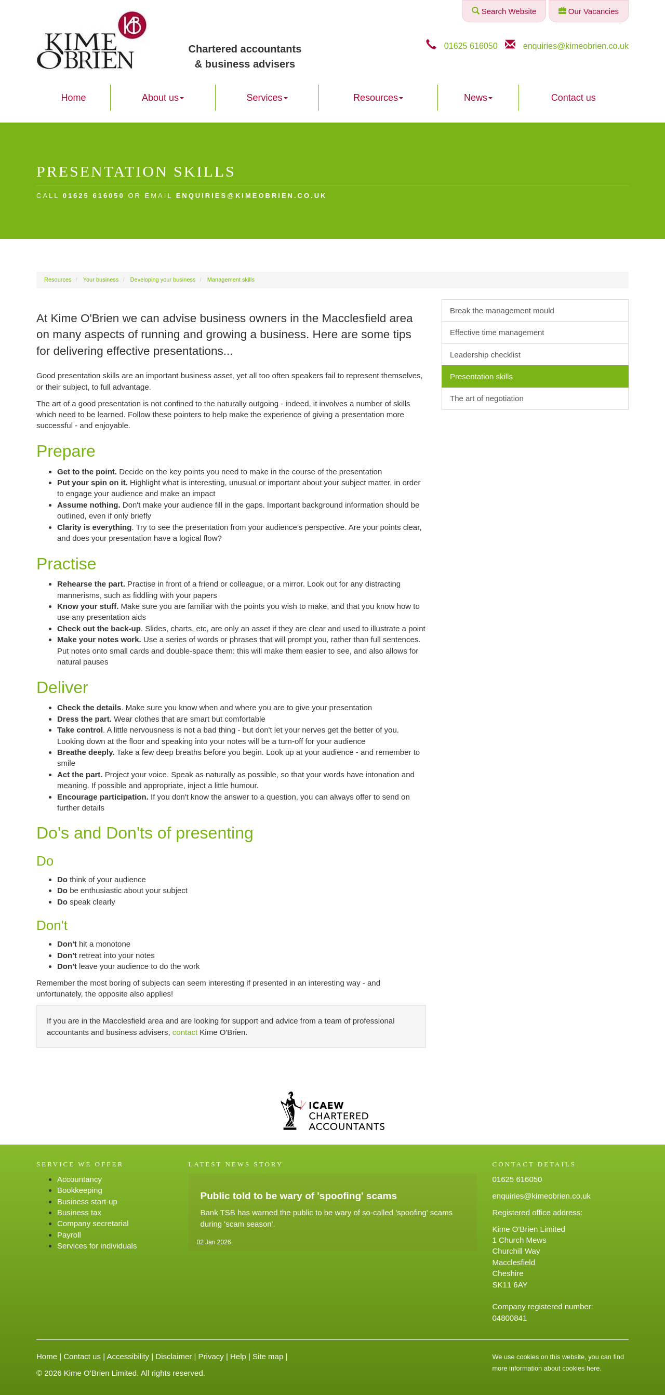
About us (163, 97)
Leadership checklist (485, 354)
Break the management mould (502, 310)
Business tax (79, 1212)
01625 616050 (471, 45)
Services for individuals (97, 1245)
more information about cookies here (546, 1368)
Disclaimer (173, 1356)
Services (267, 97)
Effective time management (497, 332)
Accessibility (128, 1356)
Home (73, 97)
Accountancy (79, 1179)
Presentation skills (481, 376)
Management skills (231, 279)
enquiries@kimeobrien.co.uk (576, 45)
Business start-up (87, 1201)
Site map (267, 1356)
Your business (101, 279)
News (478, 97)
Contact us (573, 97)
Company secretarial (93, 1223)
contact (184, 1032)
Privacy (211, 1356)
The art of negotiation (487, 398)
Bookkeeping (79, 1190)
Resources (378, 97)
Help (238, 1356)
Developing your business (163, 279)
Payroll (69, 1234)
